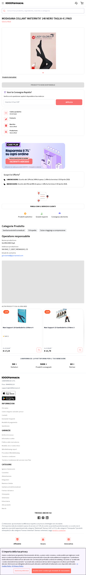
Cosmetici (5, 473)
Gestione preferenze (22, 571)
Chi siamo (5, 408)
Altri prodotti (6, 505)
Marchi (4, 508)
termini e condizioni (59, 530)
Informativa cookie (8, 438)
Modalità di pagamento (9, 422)
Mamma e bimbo (7, 483)
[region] (43, 561)
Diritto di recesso (8, 435)
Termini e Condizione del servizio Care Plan (16, 460)
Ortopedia (32, 230)
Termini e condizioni (8, 456)
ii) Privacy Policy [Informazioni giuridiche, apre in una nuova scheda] (17, 566)
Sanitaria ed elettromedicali (14, 230)
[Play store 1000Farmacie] (11, 398)
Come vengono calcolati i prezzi (12, 412)
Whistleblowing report (9, 449)
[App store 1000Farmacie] (11, 393)
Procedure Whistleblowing (11, 453)
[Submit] (4, 10)
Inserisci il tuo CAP (12, 102)
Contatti (4, 415)
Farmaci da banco (8, 490)
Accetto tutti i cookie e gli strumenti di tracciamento (51, 571)
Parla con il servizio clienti (43, 206)
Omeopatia (5, 494)
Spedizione (5, 426)
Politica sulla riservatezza (10, 442)
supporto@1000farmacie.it (11, 388)
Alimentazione (6, 476)
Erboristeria (6, 501)
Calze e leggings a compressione (52, 230)
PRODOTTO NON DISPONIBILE (43, 85)
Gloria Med (6, 21)
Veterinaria (5, 498)
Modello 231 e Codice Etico (11, 446)
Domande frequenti (8, 419)
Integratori (5, 480)
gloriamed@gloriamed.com (12, 255)
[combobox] (43, 10)
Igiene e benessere (8, 469)
